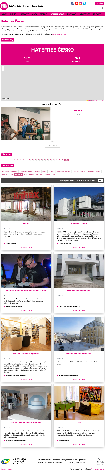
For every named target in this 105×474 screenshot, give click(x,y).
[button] (3, 67)
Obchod (37, 171)
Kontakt (97, 14)
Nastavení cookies (6, 469)
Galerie (4, 174)
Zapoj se (100, 3)
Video (34, 14)
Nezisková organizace (10, 171)
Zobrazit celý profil (26, 247)
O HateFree (85, 14)
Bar (41, 174)
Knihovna (18, 174)
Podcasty (24, 14)
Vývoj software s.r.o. (97, 469)
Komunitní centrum (64, 171)
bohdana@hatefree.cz (59, 34)
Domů (4, 14)
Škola (44, 171)
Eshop (98, 171)
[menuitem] (4, 14)
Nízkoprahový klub (31, 174)
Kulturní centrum (26, 171)
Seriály (43, 14)
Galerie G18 (78, 110)
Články (13, 14)
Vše (66, 160)
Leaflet (89, 100)
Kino (11, 174)
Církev (47, 174)
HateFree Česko (57, 14)
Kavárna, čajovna (79, 171)
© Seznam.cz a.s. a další (98, 100)
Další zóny (52, 146)
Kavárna (91, 171)
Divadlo (51, 171)
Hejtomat (71, 14)
